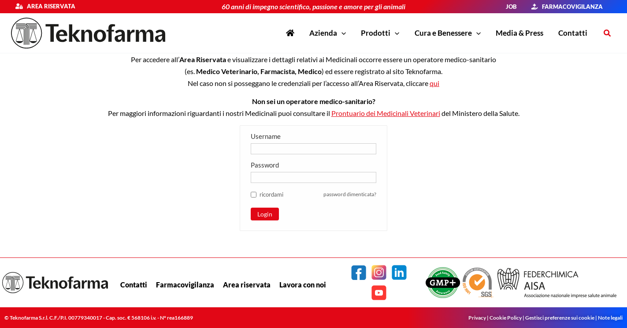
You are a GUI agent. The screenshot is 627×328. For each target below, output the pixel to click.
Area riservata (48, 6)
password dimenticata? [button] (347, 194)
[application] (341, 33)
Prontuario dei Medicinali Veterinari (385, 113)
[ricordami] (253, 194)
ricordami (271, 194)
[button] (327, 33)
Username (266, 136)
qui (434, 83)
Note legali (610, 317)
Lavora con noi (302, 284)
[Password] (313, 177)
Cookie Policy (506, 317)
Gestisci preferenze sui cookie (559, 317)
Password (265, 164)
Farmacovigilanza (185, 284)
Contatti (133, 284)
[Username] (313, 148)
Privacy (477, 317)
